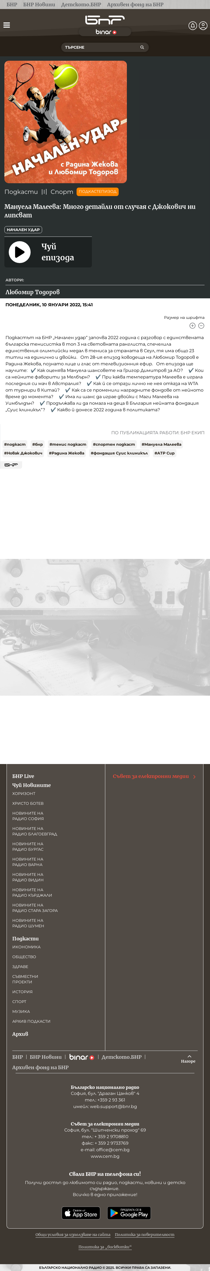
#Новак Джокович (23, 453)
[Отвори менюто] (6, 24)
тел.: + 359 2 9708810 (105, 1136)
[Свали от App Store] (81, 1213)
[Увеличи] (192, 325)
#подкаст (15, 444)
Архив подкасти (31, 1021)
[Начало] (105, 20)
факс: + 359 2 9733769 (105, 1143)
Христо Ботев (27, 803)
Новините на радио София (28, 816)
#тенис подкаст (67, 444)
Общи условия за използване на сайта (73, 1234)
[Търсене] (142, 47)
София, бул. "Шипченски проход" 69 (105, 1130)
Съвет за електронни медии (155, 776)
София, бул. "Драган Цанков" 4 (105, 1093)
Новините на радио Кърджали (32, 892)
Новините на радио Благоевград (34, 831)
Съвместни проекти (25, 979)
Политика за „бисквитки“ (105, 1246)
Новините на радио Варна (27, 862)
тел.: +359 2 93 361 (105, 1100)
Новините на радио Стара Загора (35, 908)
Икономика (26, 946)
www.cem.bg (105, 1156)
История (22, 991)
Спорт (62, 192)
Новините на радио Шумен (28, 923)
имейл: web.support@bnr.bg (105, 1106)
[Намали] (201, 325)
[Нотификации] (192, 25)
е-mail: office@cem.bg (105, 1149)
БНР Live (23, 776)
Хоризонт (23, 793)
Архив (20, 1034)
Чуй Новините (31, 785)
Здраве (20, 966)
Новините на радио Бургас (27, 846)
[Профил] (203, 25)
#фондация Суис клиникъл (119, 453)
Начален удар (23, 229)
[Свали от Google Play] (129, 1213)
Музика (21, 1011)
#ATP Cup (164, 453)
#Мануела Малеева (161, 444)
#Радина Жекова (66, 453)
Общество (24, 956)
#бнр (37, 444)
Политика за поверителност (144, 1234)
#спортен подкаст (114, 444)
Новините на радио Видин (28, 877)
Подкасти (21, 192)
